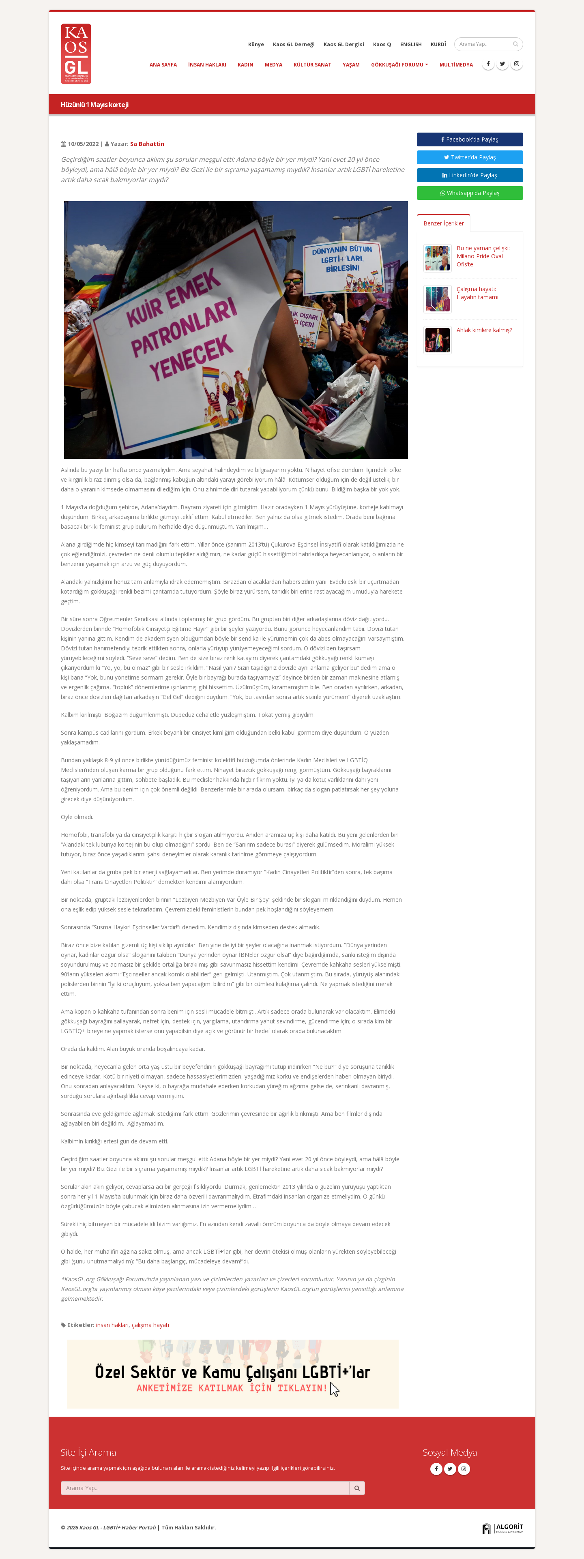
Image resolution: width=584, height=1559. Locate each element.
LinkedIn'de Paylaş (469, 175)
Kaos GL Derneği (294, 44)
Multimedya (456, 64)
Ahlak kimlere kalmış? (484, 330)
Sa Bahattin (147, 144)
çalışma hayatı (150, 1325)
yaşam (351, 64)
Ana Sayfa (163, 64)
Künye (256, 44)
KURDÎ (438, 44)
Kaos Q (382, 44)
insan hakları (207, 64)
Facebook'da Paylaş (469, 139)
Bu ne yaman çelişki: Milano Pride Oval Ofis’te (483, 256)
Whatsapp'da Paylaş (470, 193)
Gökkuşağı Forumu (397, 64)
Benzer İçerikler (443, 223)
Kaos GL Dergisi (344, 44)
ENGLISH (411, 44)
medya (273, 64)
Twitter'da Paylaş (470, 157)
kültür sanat (312, 64)
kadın (245, 64)
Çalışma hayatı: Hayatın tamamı (477, 293)
